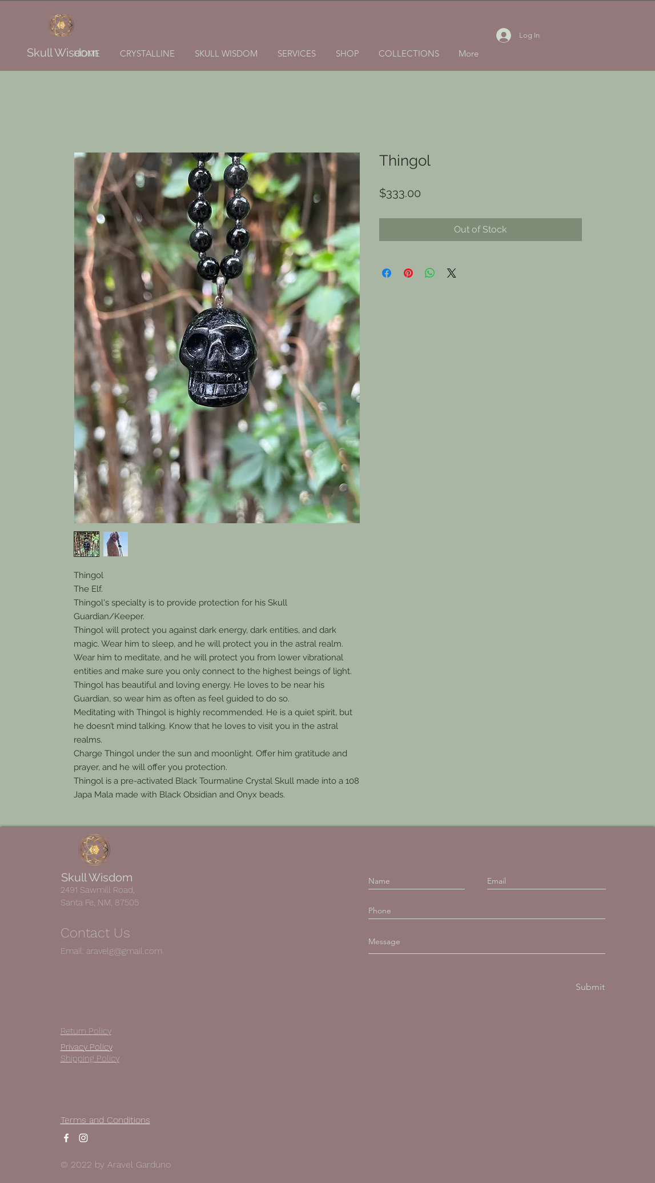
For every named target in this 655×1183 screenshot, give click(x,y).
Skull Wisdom (62, 52)
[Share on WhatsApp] (430, 273)
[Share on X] (452, 273)
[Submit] (589, 987)
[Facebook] (66, 1138)
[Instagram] (83, 1138)
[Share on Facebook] (386, 273)
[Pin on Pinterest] (408, 273)
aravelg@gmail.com (124, 951)
